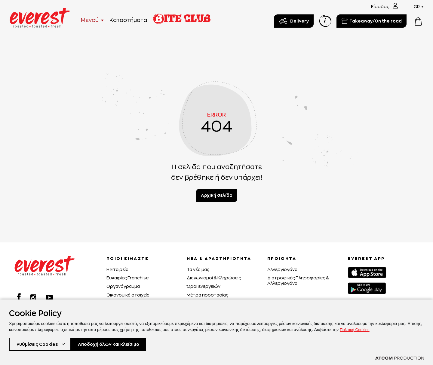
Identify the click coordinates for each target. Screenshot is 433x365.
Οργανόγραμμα (123, 286)
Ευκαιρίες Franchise (127, 277)
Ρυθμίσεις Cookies (39, 343)
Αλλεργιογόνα (282, 269)
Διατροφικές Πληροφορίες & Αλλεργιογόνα (298, 280)
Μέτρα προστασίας (207, 295)
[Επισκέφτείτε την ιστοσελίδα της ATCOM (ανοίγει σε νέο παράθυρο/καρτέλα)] (399, 358)
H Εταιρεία (117, 269)
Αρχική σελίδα (216, 195)
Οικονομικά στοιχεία (127, 295)
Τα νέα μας (198, 269)
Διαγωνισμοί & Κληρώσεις (214, 277)
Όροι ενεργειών (203, 286)
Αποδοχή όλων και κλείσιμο (118, 343)
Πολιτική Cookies (356, 328)
